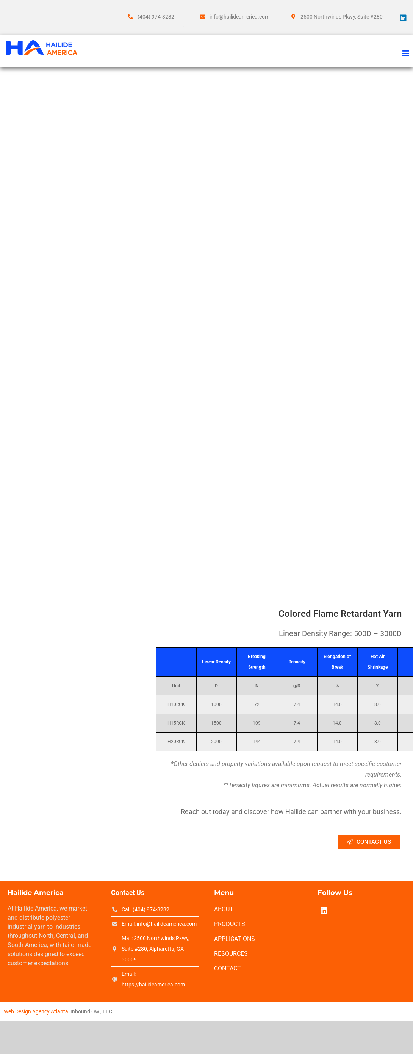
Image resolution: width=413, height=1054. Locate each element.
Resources (231, 953)
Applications (234, 938)
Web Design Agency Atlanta (36, 1011)
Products (229, 924)
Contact (227, 968)
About (223, 909)
